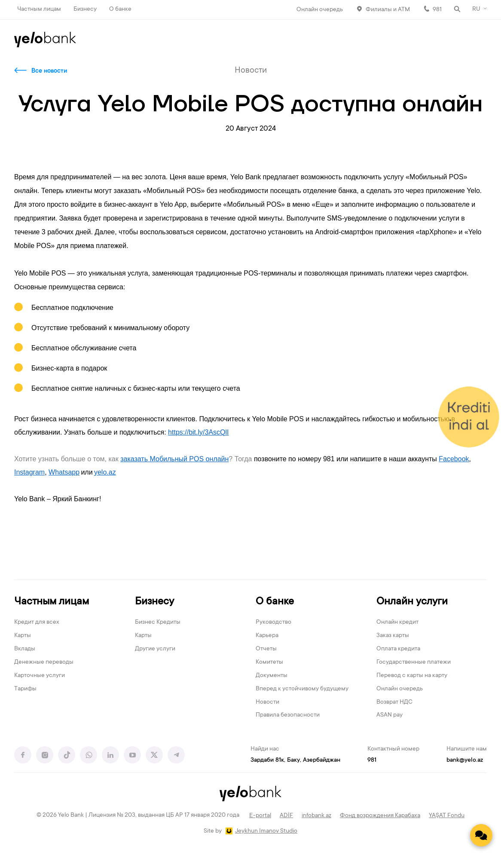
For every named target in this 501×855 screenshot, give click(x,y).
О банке (120, 9)
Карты (22, 635)
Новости (267, 702)
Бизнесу (85, 9)
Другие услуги (155, 649)
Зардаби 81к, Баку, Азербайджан (295, 760)
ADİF (286, 815)
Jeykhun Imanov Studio (266, 831)
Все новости (49, 71)
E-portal (260, 815)
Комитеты (269, 662)
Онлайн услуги (412, 602)
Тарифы (25, 689)
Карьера (267, 635)
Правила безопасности (288, 715)
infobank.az (316, 815)
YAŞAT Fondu (446, 815)
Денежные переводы (43, 662)
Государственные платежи (413, 662)
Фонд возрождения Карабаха (380, 815)
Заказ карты (392, 635)
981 (437, 9)
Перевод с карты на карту (411, 675)
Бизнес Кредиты (157, 622)
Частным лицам (39, 9)
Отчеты (266, 649)
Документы (271, 675)
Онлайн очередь (319, 9)
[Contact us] (481, 835)
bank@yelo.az (464, 760)
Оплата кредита (398, 649)
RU (476, 9)
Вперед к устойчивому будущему (302, 689)
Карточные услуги (39, 675)
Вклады (24, 649)
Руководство (273, 622)
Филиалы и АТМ (388, 9)
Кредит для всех (36, 622)
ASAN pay (389, 715)
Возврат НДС (394, 702)
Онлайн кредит (397, 622)
